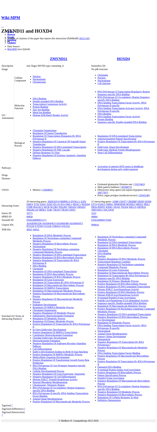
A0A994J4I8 (62, 223)
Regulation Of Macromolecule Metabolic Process (57, 290)
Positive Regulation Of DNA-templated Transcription (124, 286)
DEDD (140, 201)
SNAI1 (116, 207)
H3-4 (63, 204)
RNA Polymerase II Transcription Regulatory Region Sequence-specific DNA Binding (124, 93)
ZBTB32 (141, 207)
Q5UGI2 (65, 226)
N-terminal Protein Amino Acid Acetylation (119, 369)
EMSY (30, 204)
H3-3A (56, 204)
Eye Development (106, 320)
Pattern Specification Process (112, 375)
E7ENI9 (39, 226)
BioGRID (12, 49)
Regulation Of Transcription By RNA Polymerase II (58, 282)
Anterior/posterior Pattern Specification (117, 138)
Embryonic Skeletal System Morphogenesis (119, 150)
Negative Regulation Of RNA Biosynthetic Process (58, 257)
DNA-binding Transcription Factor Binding (119, 353)
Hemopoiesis (104, 339)
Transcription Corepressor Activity (50, 104)
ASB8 (115, 201)
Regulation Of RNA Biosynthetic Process (53, 274)
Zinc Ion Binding (41, 109)
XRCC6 (133, 207)
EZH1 (43, 204)
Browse (11, 34)
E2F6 (83, 201)
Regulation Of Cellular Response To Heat (118, 397)
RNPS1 (101, 207)
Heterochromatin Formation (46, 340)
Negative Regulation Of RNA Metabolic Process (56, 277)
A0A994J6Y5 (76, 223)
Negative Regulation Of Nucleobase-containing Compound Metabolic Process (56, 250)
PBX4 (94, 207)
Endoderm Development (45, 304)
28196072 (126, 187)
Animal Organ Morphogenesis (47, 399)
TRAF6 (65, 210)
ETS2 (36, 204)
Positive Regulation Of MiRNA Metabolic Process (57, 354)
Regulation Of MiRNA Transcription (51, 288)
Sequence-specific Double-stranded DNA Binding (122, 122)
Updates (11, 42)
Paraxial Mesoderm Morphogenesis (50, 382)
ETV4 (94, 204)
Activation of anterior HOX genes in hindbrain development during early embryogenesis (120, 168)
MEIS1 (139, 204)
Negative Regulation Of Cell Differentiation (54, 376)
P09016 (95, 224)
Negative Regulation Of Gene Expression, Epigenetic (59, 374)
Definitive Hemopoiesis (109, 400)
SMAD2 (72, 207)
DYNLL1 (75, 201)
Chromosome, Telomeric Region (49, 385)
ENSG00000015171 (36, 220)
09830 (30, 216)
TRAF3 (57, 210)
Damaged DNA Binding (109, 367)
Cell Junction (104, 83)
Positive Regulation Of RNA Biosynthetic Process (122, 284)
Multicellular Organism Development (51, 357)
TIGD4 (124, 207)
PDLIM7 (63, 207)
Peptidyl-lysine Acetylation (111, 378)
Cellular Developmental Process (48, 371)
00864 (94, 216)
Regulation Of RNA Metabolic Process (52, 235)
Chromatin (103, 75)
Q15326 (48, 226)
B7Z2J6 (30, 226)
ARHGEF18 (53, 201)
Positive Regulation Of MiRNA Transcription (55, 332)
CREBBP (132, 201)
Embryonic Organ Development (113, 147)
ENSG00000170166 (101, 220)
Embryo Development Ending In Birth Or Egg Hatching (60, 351)
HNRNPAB (119, 204)
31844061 (47, 190)
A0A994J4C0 (49, 223)
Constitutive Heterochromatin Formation (53, 335)
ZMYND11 (58, 59)
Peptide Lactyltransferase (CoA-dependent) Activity (123, 300)
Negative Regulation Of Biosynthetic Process (55, 243)
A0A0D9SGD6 (34, 223)
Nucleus (37, 76)
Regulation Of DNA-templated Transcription (120, 136)
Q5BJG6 (56, 226)
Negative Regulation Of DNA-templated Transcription (59, 147)
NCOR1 (54, 207)
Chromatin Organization (45, 130)
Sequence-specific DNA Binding (114, 278)
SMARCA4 (32, 210)
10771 (30, 213)
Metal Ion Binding (42, 112)
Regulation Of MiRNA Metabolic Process (53, 307)
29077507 (102, 192)
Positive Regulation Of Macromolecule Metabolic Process (61, 401)
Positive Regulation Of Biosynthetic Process (119, 372)
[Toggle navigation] (2, 27)
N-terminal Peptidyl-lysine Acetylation (117, 297)
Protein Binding (40, 107)
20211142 (84, 38)
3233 (93, 213)
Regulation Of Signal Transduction (50, 133)
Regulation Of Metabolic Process (49, 318)
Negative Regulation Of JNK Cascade (51, 150)
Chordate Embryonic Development (50, 338)
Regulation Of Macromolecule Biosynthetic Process (58, 285)
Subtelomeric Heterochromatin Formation (53, 315)
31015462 (139, 184)
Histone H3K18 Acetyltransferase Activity (118, 295)
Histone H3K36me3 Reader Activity (50, 115)
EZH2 (50, 204)
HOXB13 (130, 204)
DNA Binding (39, 98)
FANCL (102, 204)
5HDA (36, 229)
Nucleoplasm (39, 79)
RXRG (109, 207)
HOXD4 (123, 59)
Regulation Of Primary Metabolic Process (53, 321)
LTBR (30, 207)
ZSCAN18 (108, 210)
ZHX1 (72, 210)
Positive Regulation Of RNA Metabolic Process (121, 292)
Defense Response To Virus (46, 152)
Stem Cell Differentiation (110, 152)
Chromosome (39, 82)
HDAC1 (77, 204)
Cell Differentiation (42, 349)
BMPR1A (65, 201)
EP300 (148, 201)
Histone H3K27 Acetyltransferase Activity (118, 289)
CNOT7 (123, 201)
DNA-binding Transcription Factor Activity (119, 116)
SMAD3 (81, 207)
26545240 (144, 195)
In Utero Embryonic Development (49, 329)
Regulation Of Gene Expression (48, 279)
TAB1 (50, 210)
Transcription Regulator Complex (114, 261)
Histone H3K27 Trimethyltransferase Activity (55, 379)
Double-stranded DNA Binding (48, 101)
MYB (46, 207)
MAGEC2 (38, 207)
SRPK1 (42, 210)
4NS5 (29, 229)
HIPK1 (109, 204)
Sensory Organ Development (112, 336)
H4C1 (69, 204)
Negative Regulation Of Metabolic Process (54, 313)
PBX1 (147, 204)
